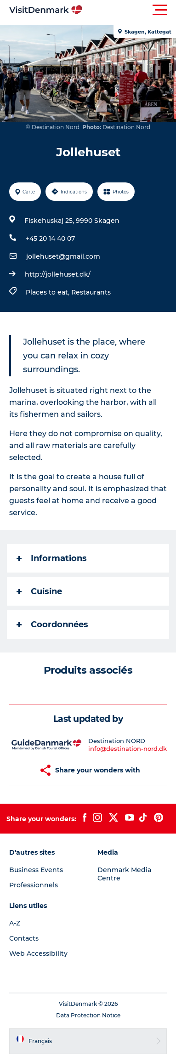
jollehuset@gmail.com (63, 256)
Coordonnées (52, 624)
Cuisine (39, 591)
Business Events (36, 870)
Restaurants (91, 292)
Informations (52, 558)
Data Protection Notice (88, 1015)
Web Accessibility (38, 953)
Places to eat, (48, 292)
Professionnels (33, 885)
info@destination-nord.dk (127, 748)
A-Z (14, 923)
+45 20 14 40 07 (50, 238)
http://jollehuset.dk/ (58, 274)
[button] (129, 10)
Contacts (24, 938)
